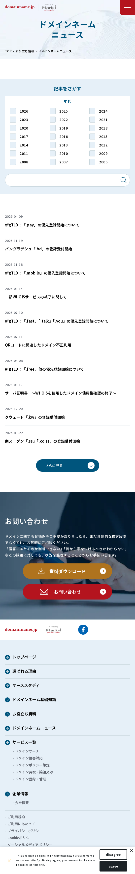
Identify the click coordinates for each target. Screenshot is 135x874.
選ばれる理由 (24, 671)
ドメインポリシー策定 (32, 764)
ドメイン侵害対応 (29, 757)
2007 (63, 161)
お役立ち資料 (24, 714)
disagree (113, 854)
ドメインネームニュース (34, 728)
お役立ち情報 (25, 51)
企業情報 (20, 794)
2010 (63, 153)
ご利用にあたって (21, 823)
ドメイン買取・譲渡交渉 (34, 771)
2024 (103, 111)
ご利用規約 (16, 816)
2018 (103, 128)
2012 (103, 144)
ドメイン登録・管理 (30, 778)
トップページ (24, 657)
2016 (63, 136)
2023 (24, 119)
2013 (63, 144)
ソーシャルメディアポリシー (29, 844)
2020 (24, 128)
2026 (24, 111)
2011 (24, 153)
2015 (103, 136)
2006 (103, 161)
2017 (24, 136)
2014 (24, 144)
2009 (103, 153)
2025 (63, 111)
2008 (24, 161)
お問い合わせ (67, 591)
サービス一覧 (24, 742)
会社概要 (22, 802)
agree (113, 866)
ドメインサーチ (27, 750)
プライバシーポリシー (24, 830)
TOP (8, 51)
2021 (103, 119)
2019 (63, 128)
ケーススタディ (26, 685)
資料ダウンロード (67, 571)
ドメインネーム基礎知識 (34, 699)
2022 (63, 119)
